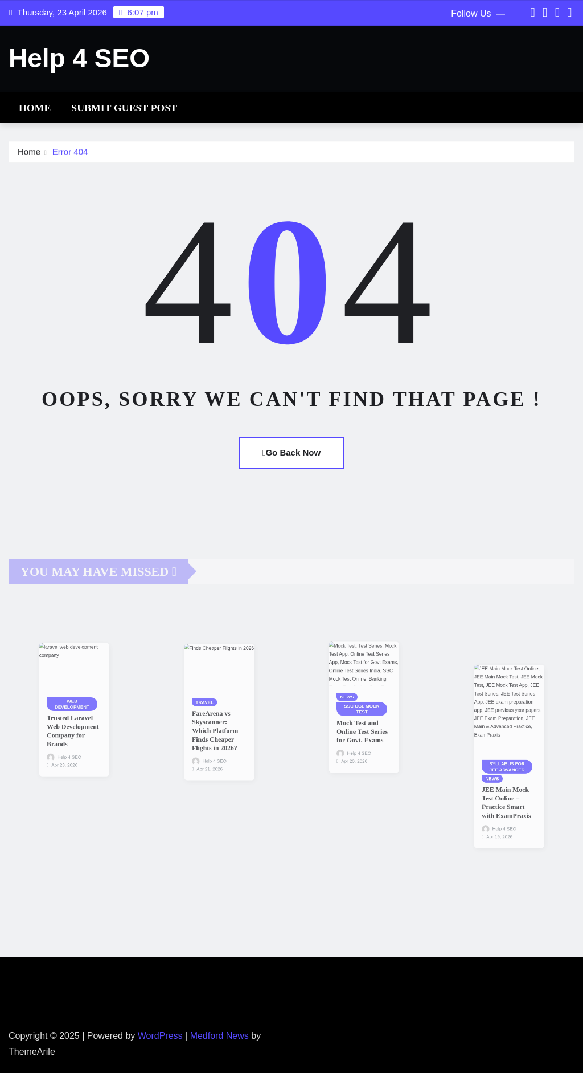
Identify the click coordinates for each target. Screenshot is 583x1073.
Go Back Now (291, 452)
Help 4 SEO (79, 58)
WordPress (160, 1036)
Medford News (219, 1036)
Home (35, 107)
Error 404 (70, 153)
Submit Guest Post (124, 107)
